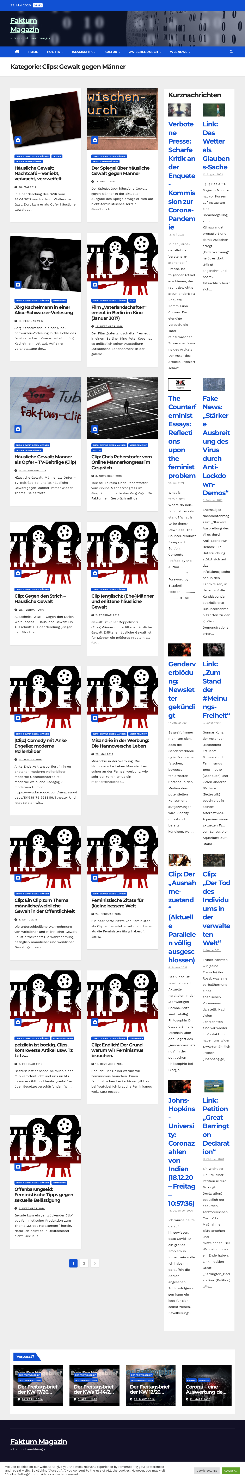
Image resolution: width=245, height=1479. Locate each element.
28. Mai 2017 (27, 187)
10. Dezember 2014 (109, 1064)
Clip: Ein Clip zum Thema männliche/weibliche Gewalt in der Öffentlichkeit (44, 906)
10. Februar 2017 (31, 321)
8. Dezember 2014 (32, 1208)
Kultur (111, 52)
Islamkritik (83, 52)
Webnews (179, 52)
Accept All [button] (230, 1470)
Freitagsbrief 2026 (30, 1380)
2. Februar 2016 (107, 615)
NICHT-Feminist (138, 445)
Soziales (204, 1380)
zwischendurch (144, 52)
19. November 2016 (32, 470)
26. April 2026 (32, 1399)
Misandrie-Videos (63, 1038)
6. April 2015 (28, 919)
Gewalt (57, 156)
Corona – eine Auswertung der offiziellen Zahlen (206, 1392)
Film (132, 301)
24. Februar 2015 (108, 914)
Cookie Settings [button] (207, 1470)
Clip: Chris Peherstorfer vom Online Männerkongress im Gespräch (121, 462)
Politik (54, 52)
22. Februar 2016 (31, 609)
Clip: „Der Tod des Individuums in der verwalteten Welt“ (216, 908)
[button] (231, 52)
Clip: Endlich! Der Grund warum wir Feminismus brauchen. (117, 1050)
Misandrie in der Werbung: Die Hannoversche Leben (120, 743)
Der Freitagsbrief (29, 1375)
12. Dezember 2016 (109, 326)
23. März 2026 (144, 1399)
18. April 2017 (106, 181)
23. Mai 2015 (104, 754)
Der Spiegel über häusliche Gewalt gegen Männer (120, 170)
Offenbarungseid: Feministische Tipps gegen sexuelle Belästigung (43, 1195)
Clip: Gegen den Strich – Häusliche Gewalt (40, 598)
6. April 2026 (87, 1399)
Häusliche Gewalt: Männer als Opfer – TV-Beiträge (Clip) (45, 459)
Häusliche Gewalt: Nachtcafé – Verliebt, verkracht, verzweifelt (38, 173)
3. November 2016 (109, 475)
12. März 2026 (200, 1399)
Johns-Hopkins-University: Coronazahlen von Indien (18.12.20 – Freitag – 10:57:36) (181, 1151)
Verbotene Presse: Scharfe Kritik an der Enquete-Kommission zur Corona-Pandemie (181, 175)
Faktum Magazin (38, 1441)
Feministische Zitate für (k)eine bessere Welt (117, 903)
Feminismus (59, 301)
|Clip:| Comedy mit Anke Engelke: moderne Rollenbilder (40, 746)
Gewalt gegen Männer (29, 161)
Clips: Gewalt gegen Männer (32, 156)
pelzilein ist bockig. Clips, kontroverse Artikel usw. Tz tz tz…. (43, 1050)
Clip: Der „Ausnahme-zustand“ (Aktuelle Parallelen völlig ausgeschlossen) (182, 917)
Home (33, 52)
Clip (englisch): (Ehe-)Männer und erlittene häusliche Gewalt (122, 601)
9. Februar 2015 (30, 1064)
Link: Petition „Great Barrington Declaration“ (216, 1126)
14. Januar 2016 (30, 759)
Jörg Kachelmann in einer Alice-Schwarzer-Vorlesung (43, 309)
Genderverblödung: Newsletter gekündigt (181, 690)
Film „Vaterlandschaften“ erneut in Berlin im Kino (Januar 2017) (119, 312)
